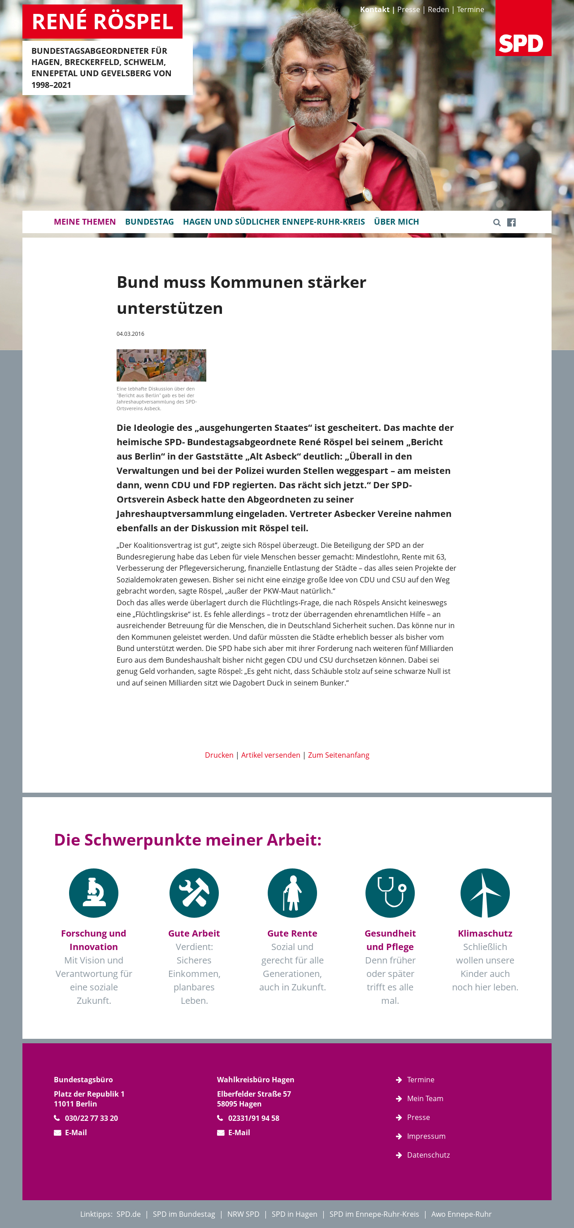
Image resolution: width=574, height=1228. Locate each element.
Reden (438, 9)
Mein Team (425, 1098)
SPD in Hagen (294, 1214)
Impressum (426, 1136)
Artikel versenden (270, 755)
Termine (470, 9)
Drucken (219, 755)
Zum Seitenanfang (339, 755)
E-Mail (76, 1132)
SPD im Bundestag (184, 1214)
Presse (408, 9)
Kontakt (375, 9)
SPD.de (129, 1214)
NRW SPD (243, 1214)
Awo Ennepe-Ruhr (461, 1214)
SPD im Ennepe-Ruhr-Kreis (374, 1214)
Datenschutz (428, 1155)
